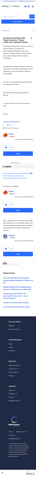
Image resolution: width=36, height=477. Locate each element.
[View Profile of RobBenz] (11, 134)
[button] (6, 147)
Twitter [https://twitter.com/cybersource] (11, 390)
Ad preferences (14, 438)
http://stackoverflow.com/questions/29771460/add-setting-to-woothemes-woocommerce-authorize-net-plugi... (17, 175)
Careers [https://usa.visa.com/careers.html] (11, 376)
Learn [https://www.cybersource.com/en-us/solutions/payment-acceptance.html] (10, 344)
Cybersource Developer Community (5, 6)
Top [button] (2, 473)
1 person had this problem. (11, 121)
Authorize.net (20, 431)
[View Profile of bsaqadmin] (12, 235)
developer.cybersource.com (26, 1)
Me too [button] (9, 125)
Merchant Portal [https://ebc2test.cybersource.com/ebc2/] (14, 329)
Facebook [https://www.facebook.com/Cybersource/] (12, 394)
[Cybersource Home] (14, 421)
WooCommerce (15, 128)
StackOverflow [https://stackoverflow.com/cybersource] (13, 400)
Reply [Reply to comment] (18, 210)
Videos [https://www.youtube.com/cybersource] (11, 347)
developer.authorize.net (10, 1)
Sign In (29, 6)
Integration (6, 30)
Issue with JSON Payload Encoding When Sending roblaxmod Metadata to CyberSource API (18, 280)
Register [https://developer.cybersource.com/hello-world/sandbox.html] (11, 325)
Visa (10, 431)
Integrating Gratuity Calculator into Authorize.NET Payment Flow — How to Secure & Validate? (15, 296)
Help (26, 6)
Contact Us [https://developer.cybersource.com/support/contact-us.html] (12, 369)
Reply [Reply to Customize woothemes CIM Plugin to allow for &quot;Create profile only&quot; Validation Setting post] (18, 153)
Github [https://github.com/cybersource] (11, 397)
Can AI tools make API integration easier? (16, 307)
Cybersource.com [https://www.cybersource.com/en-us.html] (14, 365)
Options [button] (33, 30)
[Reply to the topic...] (20, 264)
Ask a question (18, 21)
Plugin (9, 128)
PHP (6, 128)
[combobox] (18, 16)
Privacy (11, 435)
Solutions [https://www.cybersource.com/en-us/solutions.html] (12, 350)
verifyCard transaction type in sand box (16, 302)
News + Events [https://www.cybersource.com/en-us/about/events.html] (13, 372)
